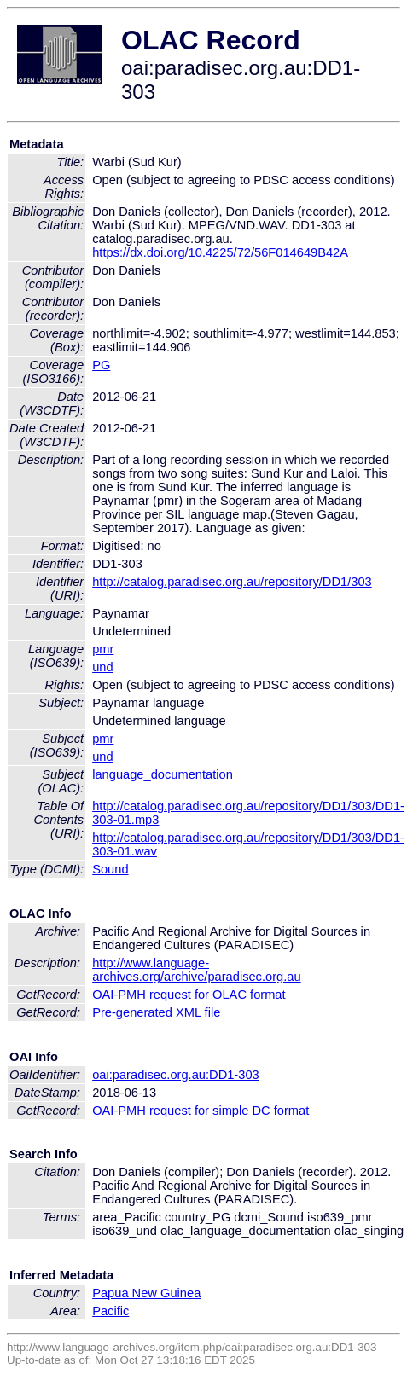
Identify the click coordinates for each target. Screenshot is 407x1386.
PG (101, 365)
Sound (110, 869)
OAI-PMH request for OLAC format (188, 994)
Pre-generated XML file (156, 1012)
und (102, 667)
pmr (102, 649)
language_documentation (162, 774)
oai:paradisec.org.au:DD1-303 (175, 1075)
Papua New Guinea (146, 1293)
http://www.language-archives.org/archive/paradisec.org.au (196, 969)
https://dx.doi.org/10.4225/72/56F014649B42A (220, 252)
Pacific (110, 1311)
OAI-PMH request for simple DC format (200, 1110)
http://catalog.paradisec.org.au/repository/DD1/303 (232, 582)
